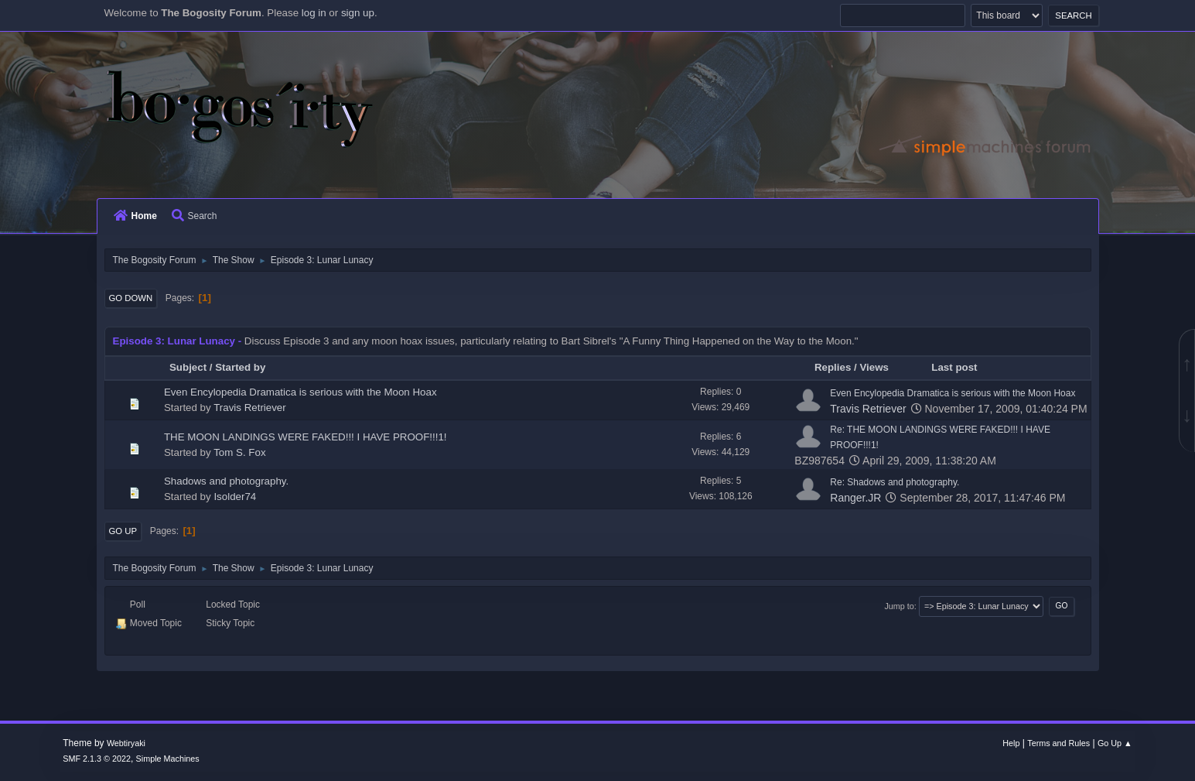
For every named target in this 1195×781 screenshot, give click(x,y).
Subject (188, 367)
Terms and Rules (1058, 743)
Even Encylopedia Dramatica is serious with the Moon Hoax (300, 392)
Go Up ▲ (1115, 743)
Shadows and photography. (226, 481)
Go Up (123, 531)
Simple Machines (168, 758)
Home (135, 216)
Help (1010, 743)
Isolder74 (234, 496)
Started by (240, 367)
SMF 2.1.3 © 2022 (97, 758)
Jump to (898, 606)
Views (881, 367)
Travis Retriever (249, 407)
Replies (832, 367)
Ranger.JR (855, 498)
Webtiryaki (126, 743)
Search (194, 216)
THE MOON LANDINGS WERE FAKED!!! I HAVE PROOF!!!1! (305, 437)
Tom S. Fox (239, 452)
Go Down (131, 298)
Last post (954, 367)
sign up (357, 13)
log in (314, 13)
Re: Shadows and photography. (894, 482)
